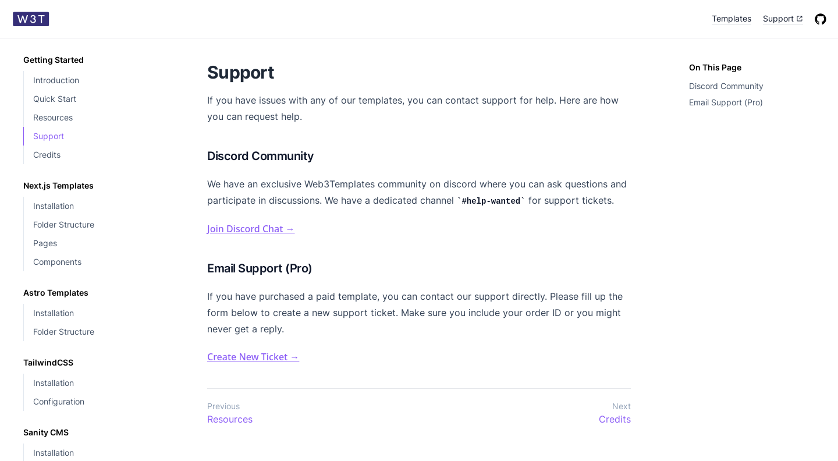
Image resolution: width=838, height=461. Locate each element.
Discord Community (726, 86)
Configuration (58, 401)
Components (57, 262)
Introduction (56, 80)
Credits (47, 154)
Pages (45, 243)
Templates (731, 18)
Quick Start (54, 99)
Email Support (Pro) (726, 102)
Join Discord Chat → (251, 228)
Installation (53, 206)
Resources (53, 117)
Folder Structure (63, 224)
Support (48, 136)
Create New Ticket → (253, 356)
